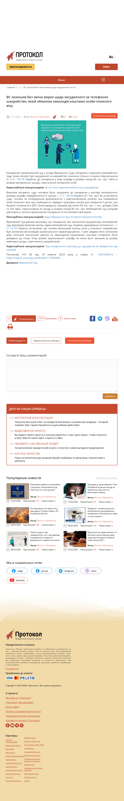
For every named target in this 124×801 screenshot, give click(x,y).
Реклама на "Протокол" (18, 697)
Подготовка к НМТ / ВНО (34, 745)
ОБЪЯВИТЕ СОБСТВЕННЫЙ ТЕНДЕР (36, 444)
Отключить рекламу (104, 115)
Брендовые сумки (31, 774)
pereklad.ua (29, 748)
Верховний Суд (28, 262)
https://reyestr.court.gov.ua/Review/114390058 (33, 257)
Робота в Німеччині (32, 741)
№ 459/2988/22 (102, 254)
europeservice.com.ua (14, 770)
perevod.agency (12, 767)
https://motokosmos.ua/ (15, 756)
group (41, 571)
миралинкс (10, 749)
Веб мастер (10, 753)
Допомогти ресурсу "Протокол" (23, 720)
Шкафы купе (29, 765)
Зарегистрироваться (21, 67)
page (17, 571)
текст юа (9, 777)
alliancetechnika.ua (13, 745)
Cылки (26, 781)
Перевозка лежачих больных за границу (32, 760)
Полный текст (12, 668)
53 (11, 228)
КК (23, 179)
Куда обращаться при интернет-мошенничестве (73, 216)
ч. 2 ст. (61, 195)
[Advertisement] (64, 24)
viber (91, 571)
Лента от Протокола (39, 116)
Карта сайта (12, 706)
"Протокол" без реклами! (19, 702)
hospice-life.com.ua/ (32, 752)
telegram (66, 571)
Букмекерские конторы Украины (33, 769)
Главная (11, 87)
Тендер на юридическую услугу (23, 711)
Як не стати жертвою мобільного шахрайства (71, 187)
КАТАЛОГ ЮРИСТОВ (27, 453)
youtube (17, 580)
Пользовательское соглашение (23, 715)
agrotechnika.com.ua (14, 763)
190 (19, 179)
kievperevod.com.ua (13, 781)
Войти (106, 67)
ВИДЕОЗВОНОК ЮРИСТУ (30, 431)
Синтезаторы (11, 760)
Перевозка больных (32, 755)
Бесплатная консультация (34, 418)
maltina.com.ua (30, 777)
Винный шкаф (29, 738)
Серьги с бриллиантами (11, 741)
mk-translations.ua (13, 774)
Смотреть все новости (107, 478)
